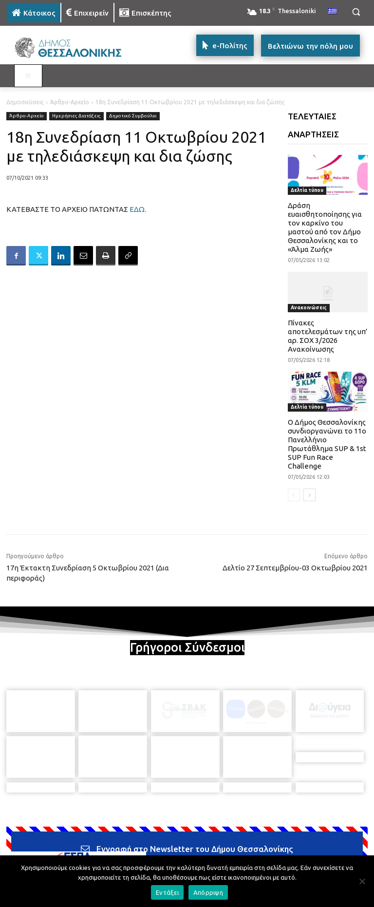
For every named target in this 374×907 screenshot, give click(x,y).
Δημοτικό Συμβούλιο (133, 116)
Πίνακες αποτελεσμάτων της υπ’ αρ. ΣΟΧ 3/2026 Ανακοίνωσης (328, 336)
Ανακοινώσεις (309, 307)
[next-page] (309, 495)
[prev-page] (294, 495)
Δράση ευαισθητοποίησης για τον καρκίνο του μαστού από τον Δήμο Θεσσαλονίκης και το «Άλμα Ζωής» (325, 227)
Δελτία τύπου (307, 190)
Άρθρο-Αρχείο (69, 102)
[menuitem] (332, 11)
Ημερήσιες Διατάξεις (76, 116)
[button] (355, 11)
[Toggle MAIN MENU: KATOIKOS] (28, 76)
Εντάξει (167, 892)
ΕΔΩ (137, 209)
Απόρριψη (208, 892)
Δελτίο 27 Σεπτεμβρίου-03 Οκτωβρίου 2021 (295, 568)
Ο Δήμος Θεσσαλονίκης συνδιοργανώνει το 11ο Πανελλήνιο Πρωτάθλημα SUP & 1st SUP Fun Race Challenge (327, 444)
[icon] (254, 851)
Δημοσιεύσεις (25, 102)
